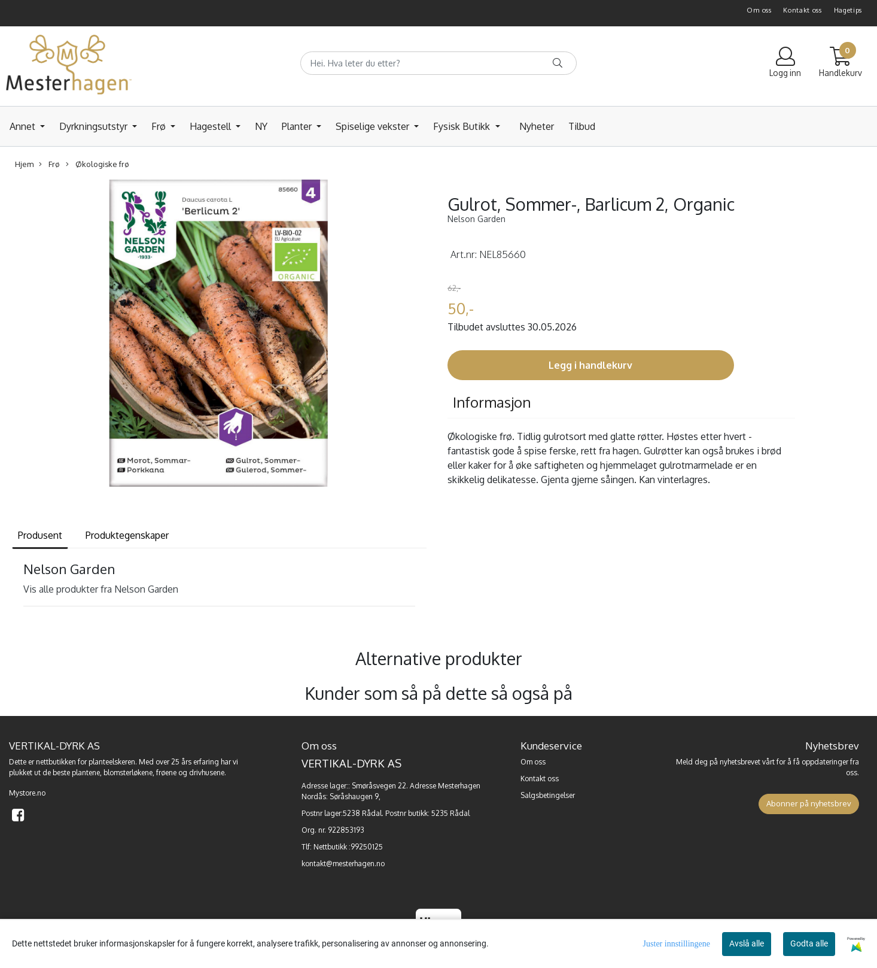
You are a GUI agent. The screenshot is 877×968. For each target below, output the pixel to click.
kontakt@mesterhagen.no (343, 863)
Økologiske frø (97, 164)
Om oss (759, 10)
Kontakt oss (802, 10)
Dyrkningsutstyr (94, 126)
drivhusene (206, 772)
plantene (86, 772)
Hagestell (211, 126)
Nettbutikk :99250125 (348, 846)
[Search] (438, 63)
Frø (159, 126)
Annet (24, 126)
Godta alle (809, 943)
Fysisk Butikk (462, 126)
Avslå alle (746, 943)
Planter (298, 126)
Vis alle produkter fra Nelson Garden (100, 589)
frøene (166, 772)
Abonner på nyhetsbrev (808, 803)
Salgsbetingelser (547, 795)
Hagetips (848, 10)
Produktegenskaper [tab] (127, 535)
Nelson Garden (476, 219)
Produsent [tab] (40, 535)
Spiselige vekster (374, 126)
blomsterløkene (128, 772)
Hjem (24, 164)
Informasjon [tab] (492, 402)
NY (261, 126)
